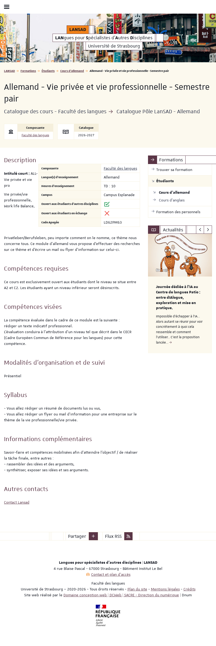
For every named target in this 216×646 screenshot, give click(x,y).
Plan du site (137, 589)
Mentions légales (165, 589)
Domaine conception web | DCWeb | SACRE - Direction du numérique (121, 595)
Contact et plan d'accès (110, 574)
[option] (180, 293)
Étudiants (48, 70)
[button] (93, 536)
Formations (28, 70)
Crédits (189, 589)
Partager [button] (77, 536)
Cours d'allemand (72, 70)
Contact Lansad (16, 502)
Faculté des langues (35, 135)
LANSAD (9, 70)
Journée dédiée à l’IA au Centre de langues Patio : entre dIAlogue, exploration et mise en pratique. (178, 297)
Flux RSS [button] (113, 536)
